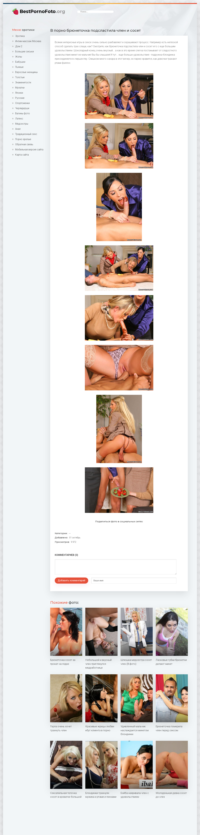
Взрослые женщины (26, 72)
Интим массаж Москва (28, 41)
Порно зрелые (23, 139)
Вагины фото (22, 113)
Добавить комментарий (71, 580)
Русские (19, 98)
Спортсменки (22, 103)
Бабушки (20, 61)
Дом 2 (18, 46)
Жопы (18, 56)
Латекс (19, 118)
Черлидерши (22, 108)
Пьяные (19, 67)
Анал (18, 128)
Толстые (20, 77)
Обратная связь (24, 144)
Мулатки (19, 87)
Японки (19, 92)
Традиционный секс (26, 134)
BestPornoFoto (42, 11)
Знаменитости (23, 82)
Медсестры (21, 123)
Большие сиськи (24, 51)
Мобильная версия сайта (29, 149)
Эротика (20, 36)
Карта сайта (22, 154)
